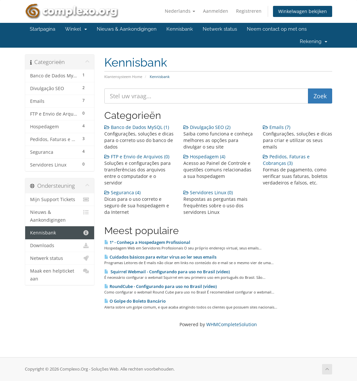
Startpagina (42, 29)
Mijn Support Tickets (59, 199)
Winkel (76, 29)
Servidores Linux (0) (208, 192)
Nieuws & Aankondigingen (127, 29)
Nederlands (180, 11)
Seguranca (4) (122, 192)
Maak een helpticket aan (59, 274)
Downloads (59, 245)
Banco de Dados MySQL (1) (136, 127)
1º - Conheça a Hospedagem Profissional (147, 242)
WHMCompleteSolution (231, 324)
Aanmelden (215, 11)
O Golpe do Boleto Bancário (135, 301)
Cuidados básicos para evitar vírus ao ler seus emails (160, 257)
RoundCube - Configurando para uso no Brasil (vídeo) (160, 286)
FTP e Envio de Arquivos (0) (136, 156)
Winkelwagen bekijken (302, 11)
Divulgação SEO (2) (206, 127)
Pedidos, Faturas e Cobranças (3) (286, 159)
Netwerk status (220, 29)
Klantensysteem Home (123, 76)
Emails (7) (276, 127)
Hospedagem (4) (204, 156)
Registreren (249, 11)
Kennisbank (179, 29)
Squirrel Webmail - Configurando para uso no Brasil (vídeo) (167, 272)
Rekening (313, 41)
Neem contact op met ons (277, 29)
